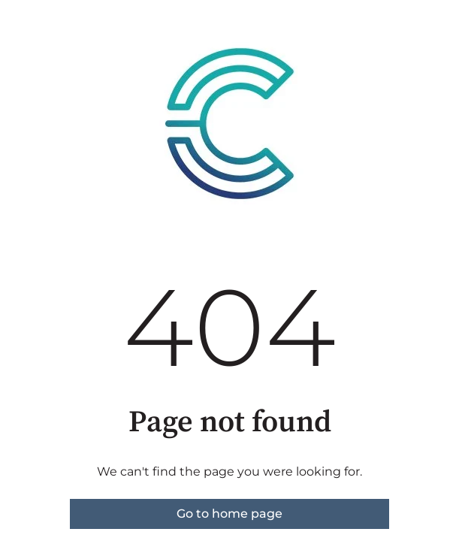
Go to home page (229, 513)
